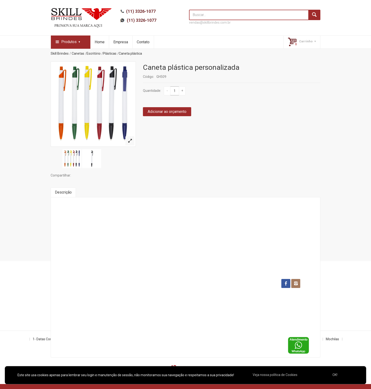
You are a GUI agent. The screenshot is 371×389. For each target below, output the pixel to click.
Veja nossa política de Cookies (275, 375)
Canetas (78, 53)
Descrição (63, 192)
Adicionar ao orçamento (167, 111)
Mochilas (332, 339)
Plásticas (109, 53)
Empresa (120, 42)
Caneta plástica (130, 53)
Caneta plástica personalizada (191, 67)
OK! (334, 375)
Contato (143, 42)
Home (100, 42)
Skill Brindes (60, 53)
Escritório (94, 53)
